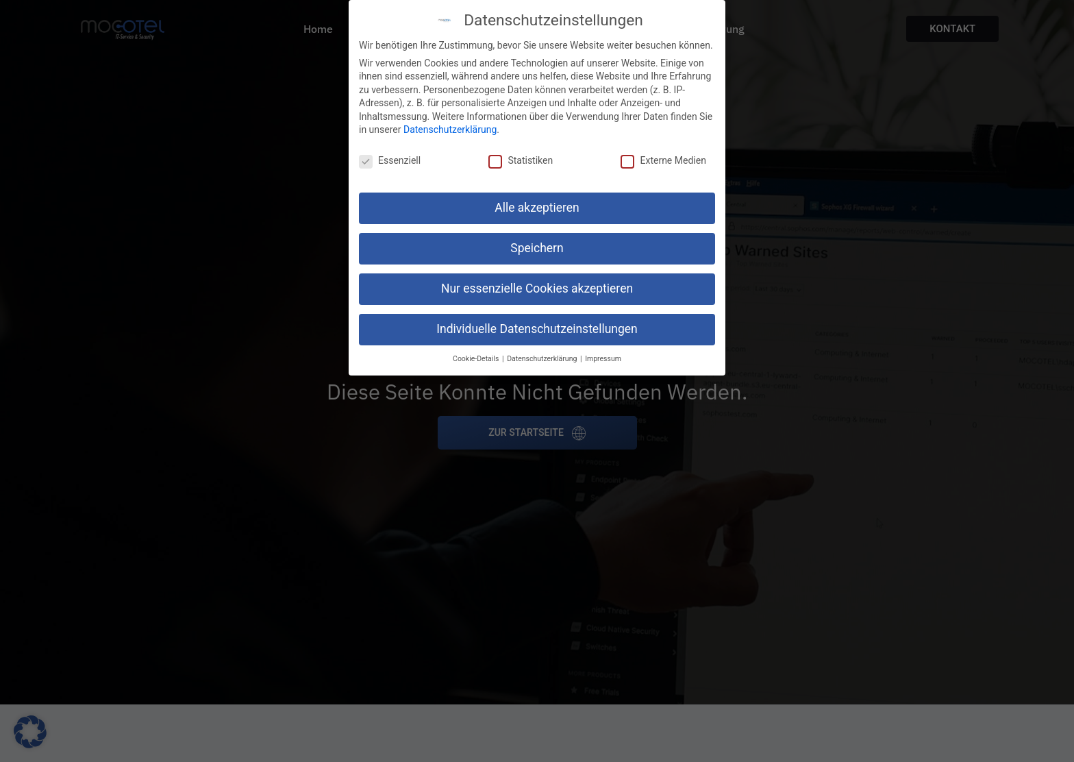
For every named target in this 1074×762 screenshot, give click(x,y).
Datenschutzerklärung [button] (543, 358)
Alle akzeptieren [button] (537, 207)
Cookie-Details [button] (477, 358)
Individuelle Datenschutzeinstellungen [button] (536, 329)
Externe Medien (663, 160)
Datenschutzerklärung (450, 129)
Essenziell (390, 160)
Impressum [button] (603, 358)
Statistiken (520, 160)
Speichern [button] (536, 248)
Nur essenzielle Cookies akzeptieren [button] (537, 288)
